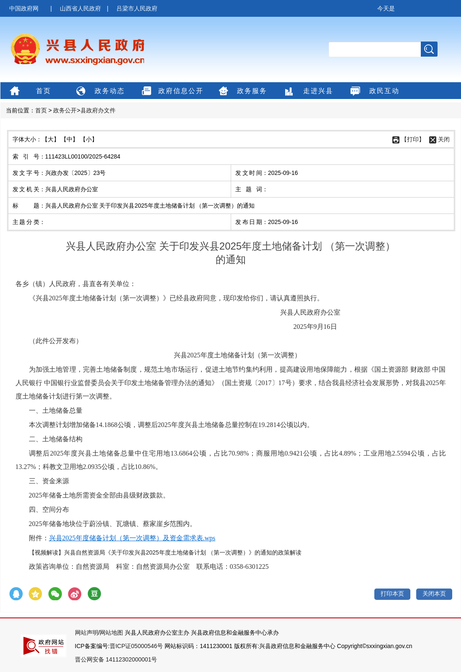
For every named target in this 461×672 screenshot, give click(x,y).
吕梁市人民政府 (136, 8)
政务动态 (99, 91)
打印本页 (392, 593)
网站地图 (111, 632)
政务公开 (65, 110)
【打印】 (413, 139)
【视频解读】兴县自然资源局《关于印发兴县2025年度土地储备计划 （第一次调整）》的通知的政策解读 (165, 552)
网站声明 (86, 632)
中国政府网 (24, 8)
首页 (29, 91)
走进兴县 (307, 91)
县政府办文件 (98, 110)
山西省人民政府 (80, 8)
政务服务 (241, 91)
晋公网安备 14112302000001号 (116, 659)
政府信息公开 (171, 91)
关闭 (444, 139)
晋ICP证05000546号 (136, 646)
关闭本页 (434, 593)
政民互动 (373, 91)
